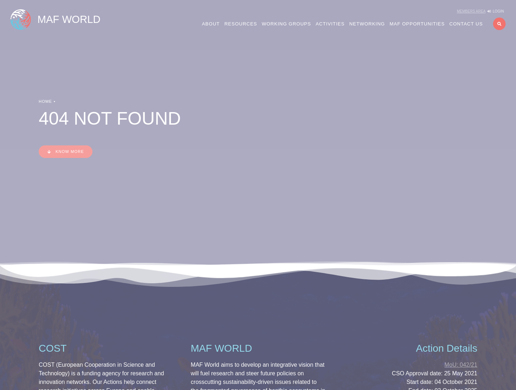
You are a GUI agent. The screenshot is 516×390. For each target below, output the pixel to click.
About (211, 24)
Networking (367, 24)
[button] (499, 24)
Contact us (466, 24)
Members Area (471, 11)
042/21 (460, 365)
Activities (330, 24)
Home (45, 101)
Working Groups (286, 24)
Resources (240, 24)
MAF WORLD (68, 19)
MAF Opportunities (417, 24)
